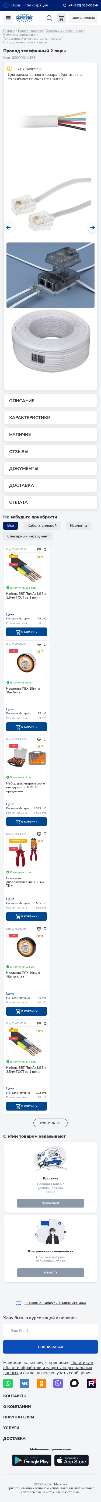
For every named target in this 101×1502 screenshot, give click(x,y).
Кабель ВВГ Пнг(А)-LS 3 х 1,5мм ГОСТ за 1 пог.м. (26, 596)
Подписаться (50, 1347)
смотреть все (50, 1123)
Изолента (78, 525)
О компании (17, 1406)
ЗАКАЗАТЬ (51, 1273)
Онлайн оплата (83, 18)
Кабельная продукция (19, 34)
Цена (10, 614)
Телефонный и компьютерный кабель (32, 38)
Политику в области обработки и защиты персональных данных (48, 1368)
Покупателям (18, 1417)
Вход (15, 5)
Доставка (14, 1438)
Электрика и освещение (64, 31)
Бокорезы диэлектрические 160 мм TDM (25, 882)
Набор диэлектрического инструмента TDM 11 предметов (25, 787)
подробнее (51, 1203)
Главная (9, 31)
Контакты (14, 1396)
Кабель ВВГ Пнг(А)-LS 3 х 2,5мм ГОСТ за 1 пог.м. (26, 1070)
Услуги (11, 1427)
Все (10, 525)
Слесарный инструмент (28, 536)
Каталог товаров (30, 31)
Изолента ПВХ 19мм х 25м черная (23, 975)
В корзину (26, 632)
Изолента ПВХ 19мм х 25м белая (23, 690)
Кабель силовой (42, 525)
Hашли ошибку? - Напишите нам (50, 1303)
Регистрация (36, 5)
